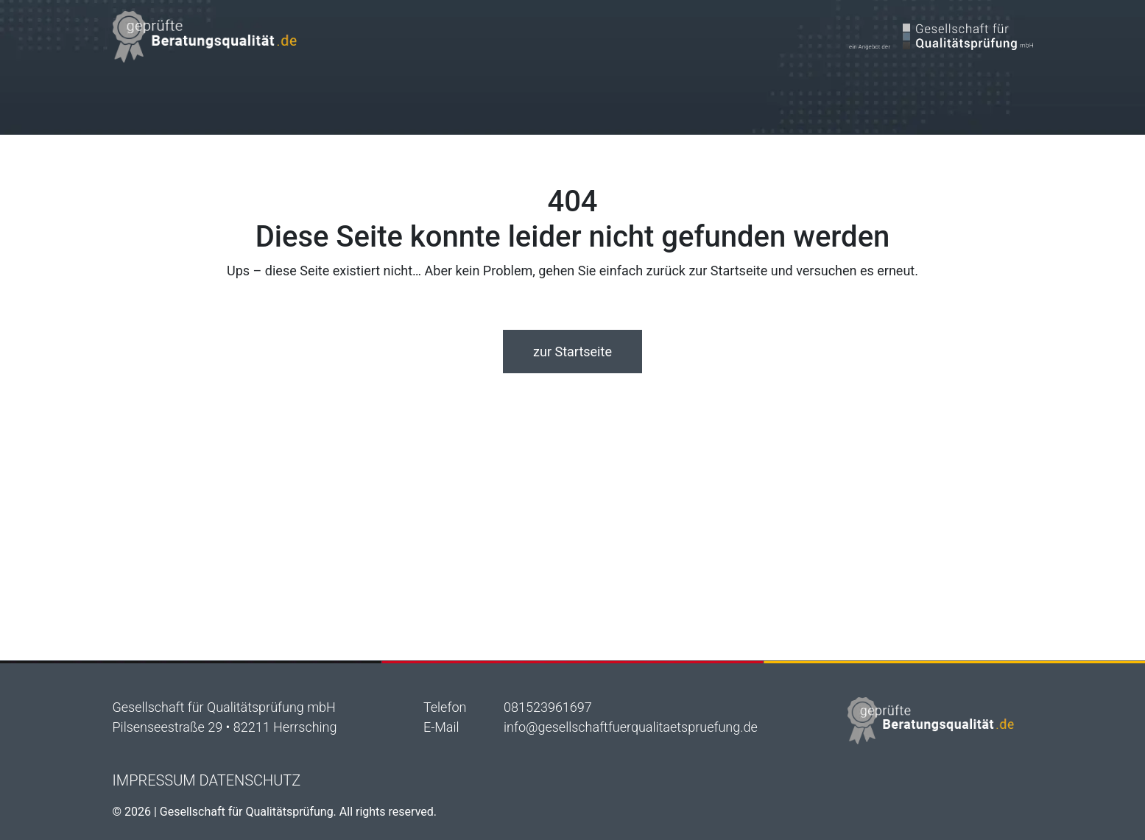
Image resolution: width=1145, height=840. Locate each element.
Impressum (154, 780)
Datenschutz (250, 780)
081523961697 (548, 707)
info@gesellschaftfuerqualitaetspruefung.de (631, 727)
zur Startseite (572, 351)
